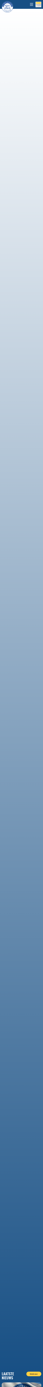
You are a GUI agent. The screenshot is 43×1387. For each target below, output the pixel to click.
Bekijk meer (34, 1374)
